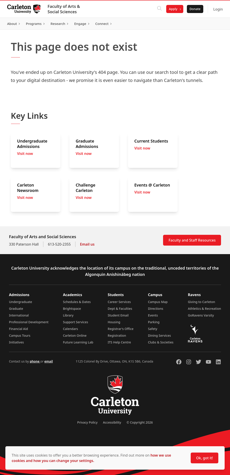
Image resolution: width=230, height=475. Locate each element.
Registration (117, 335)
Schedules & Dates (77, 302)
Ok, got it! (204, 457)
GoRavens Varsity (201, 315)
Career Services (119, 302)
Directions (155, 308)
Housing (114, 322)
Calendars (70, 329)
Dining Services (159, 335)
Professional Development (29, 322)
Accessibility (112, 422)
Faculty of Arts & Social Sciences (64, 9)
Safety (152, 329)
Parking (154, 322)
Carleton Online (74, 335)
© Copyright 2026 (139, 422)
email (48, 361)
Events (153, 315)
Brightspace (72, 308)
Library (68, 315)
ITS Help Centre (119, 342)
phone (35, 361)
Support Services (75, 322)
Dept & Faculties (120, 308)
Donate (194, 9)
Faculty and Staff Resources (192, 240)
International (19, 315)
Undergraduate (20, 302)
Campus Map (158, 302)
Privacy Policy (87, 422)
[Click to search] (159, 9)
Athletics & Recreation (204, 308)
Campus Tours (19, 335)
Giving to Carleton (201, 302)
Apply (173, 9)
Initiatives (16, 342)
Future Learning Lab (78, 342)
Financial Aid (18, 329)
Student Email (118, 315)
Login (218, 9)
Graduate (16, 308)
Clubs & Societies (160, 342)
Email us (87, 244)
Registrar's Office (121, 329)
